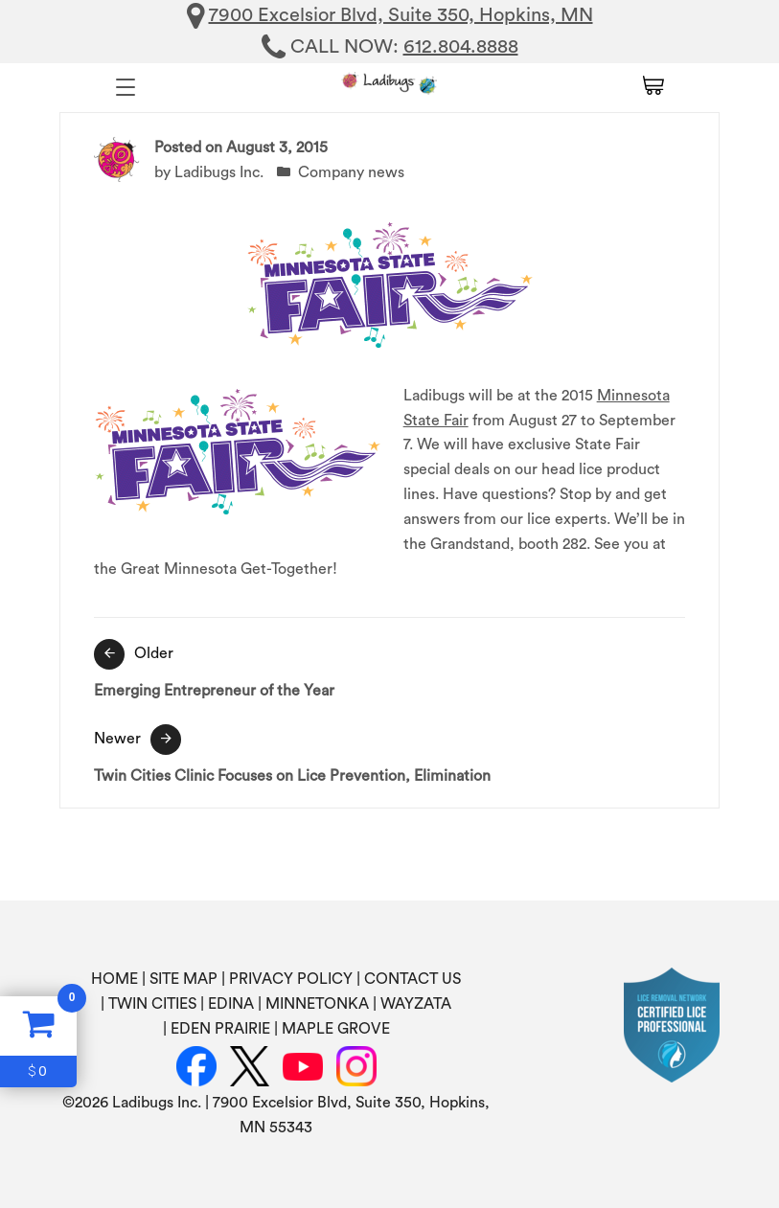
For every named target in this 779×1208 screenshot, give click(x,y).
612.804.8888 (460, 47)
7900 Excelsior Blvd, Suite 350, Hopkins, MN (401, 15)
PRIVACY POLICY (291, 979)
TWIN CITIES (152, 1004)
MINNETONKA (317, 1004)
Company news (351, 172)
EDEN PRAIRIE (220, 1029)
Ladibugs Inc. (218, 172)
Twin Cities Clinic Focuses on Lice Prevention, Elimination (389, 754)
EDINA (231, 1004)
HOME (114, 979)
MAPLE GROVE (336, 1029)
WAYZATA (415, 1004)
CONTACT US (412, 979)
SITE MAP (183, 979)
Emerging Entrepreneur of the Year (389, 668)
